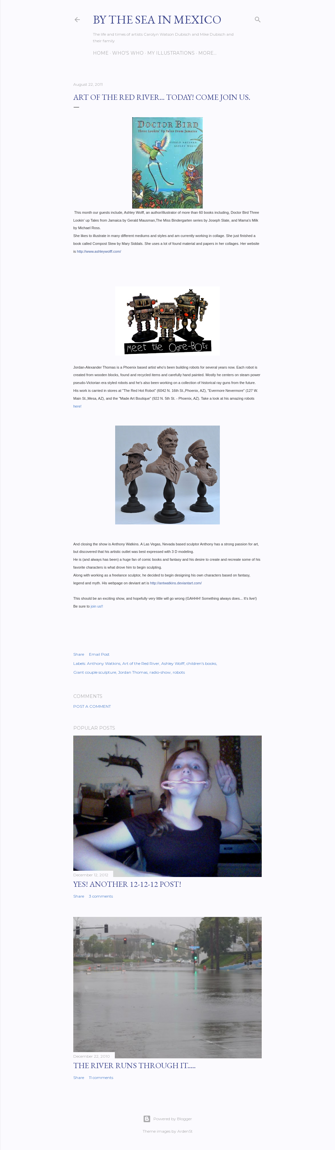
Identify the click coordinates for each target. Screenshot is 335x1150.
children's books (201, 663)
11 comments (101, 1077)
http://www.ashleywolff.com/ (99, 251)
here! (77, 406)
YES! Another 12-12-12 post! (127, 884)
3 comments (101, 896)
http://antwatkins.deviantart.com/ (176, 583)
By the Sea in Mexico (157, 19)
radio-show (160, 672)
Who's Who (128, 53)
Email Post (99, 654)
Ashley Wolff (173, 663)
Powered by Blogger (167, 1119)
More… (207, 53)
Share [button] (78, 654)
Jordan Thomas (133, 672)
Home (101, 53)
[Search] (258, 18)
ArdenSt (185, 1131)
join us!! (96, 606)
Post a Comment (92, 706)
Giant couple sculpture (94, 672)
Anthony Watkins (103, 663)
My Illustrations (171, 53)
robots (179, 672)
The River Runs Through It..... (134, 1065)
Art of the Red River (140, 663)
